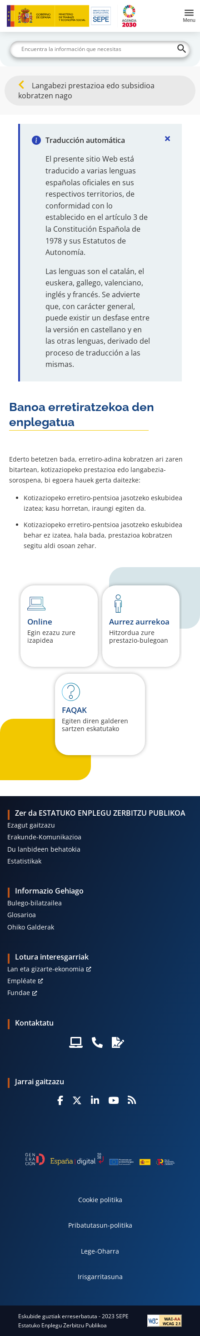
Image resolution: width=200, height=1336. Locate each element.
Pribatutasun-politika (100, 1225)
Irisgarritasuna (100, 1276)
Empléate (21, 980)
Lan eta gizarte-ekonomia (45, 969)
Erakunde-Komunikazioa (44, 837)
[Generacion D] (100, 1159)
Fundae (18, 992)
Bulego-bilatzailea (34, 903)
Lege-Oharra (100, 1251)
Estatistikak (24, 861)
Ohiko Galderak (30, 927)
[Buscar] (100, 49)
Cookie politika (100, 1199)
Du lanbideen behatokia (43, 849)
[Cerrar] (167, 138)
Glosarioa (21, 914)
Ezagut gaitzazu (31, 825)
